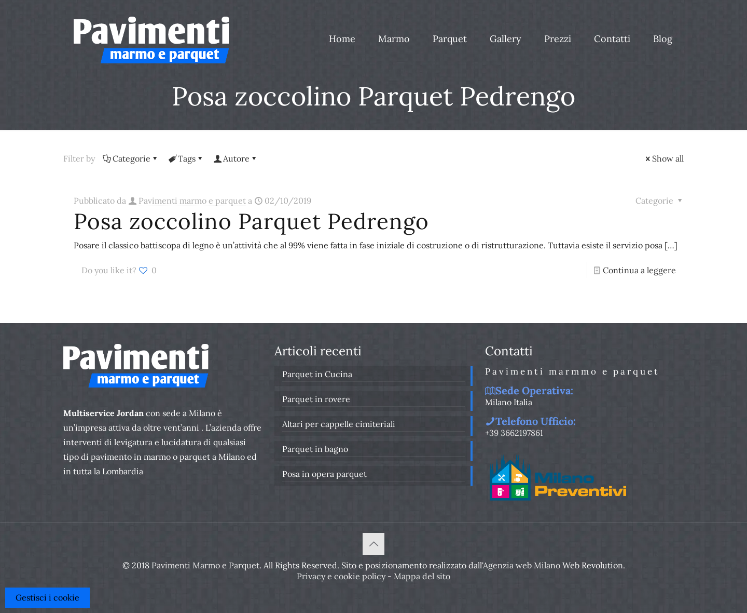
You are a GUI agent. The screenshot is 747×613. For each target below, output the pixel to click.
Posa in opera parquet (324, 474)
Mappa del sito (422, 576)
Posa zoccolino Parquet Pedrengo (251, 221)
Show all (664, 158)
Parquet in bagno (315, 449)
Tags (186, 158)
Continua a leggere (639, 270)
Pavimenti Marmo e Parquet (205, 565)
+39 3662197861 (514, 433)
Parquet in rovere (316, 399)
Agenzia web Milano (521, 565)
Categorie (131, 158)
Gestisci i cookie (47, 597)
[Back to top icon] (373, 544)
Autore (235, 158)
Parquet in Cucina (317, 374)
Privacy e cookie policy (341, 576)
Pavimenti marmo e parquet (192, 200)
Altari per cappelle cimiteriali (338, 424)
